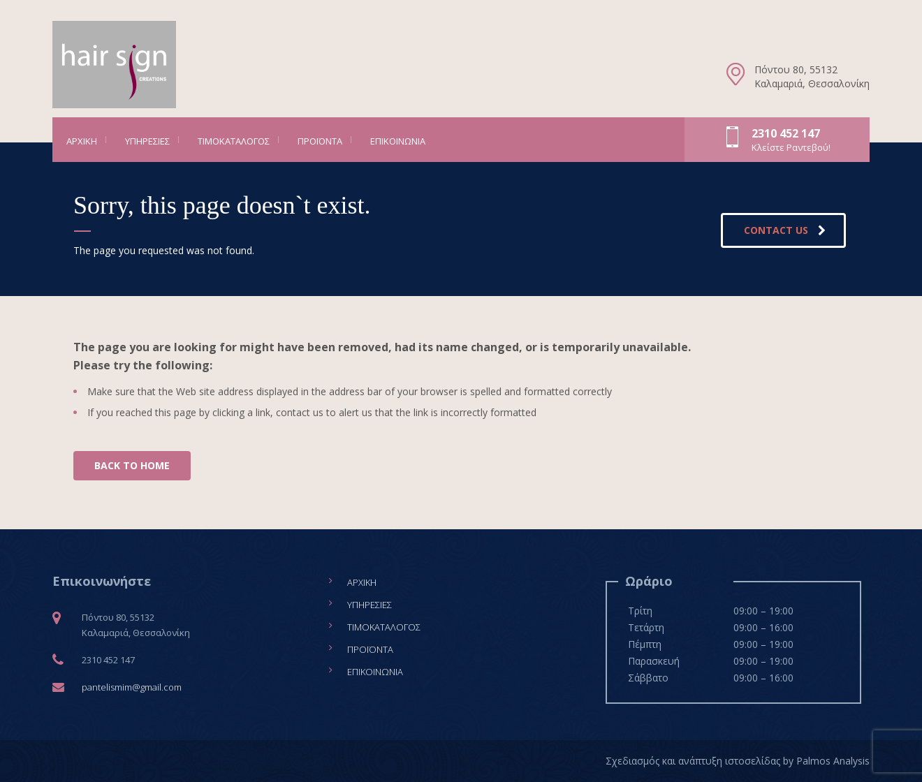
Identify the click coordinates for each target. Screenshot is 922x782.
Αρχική (81, 141)
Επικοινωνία (397, 141)
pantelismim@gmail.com (132, 687)
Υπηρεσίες (147, 141)
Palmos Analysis (833, 760)
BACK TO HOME (132, 465)
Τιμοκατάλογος (234, 141)
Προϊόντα (320, 141)
